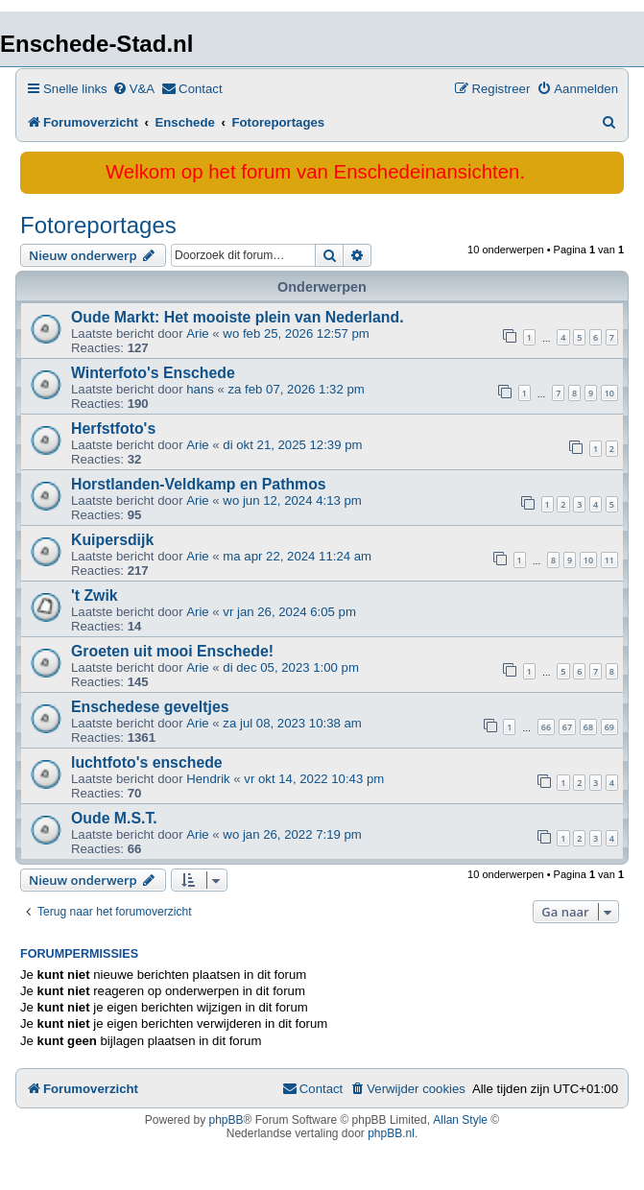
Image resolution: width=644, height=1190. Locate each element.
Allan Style (460, 1120)
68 (588, 727)
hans (200, 389)
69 (609, 727)
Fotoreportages (98, 225)
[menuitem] (133, 89)
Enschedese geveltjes (150, 707)
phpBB (226, 1120)
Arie (197, 333)
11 (609, 560)
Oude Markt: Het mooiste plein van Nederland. (237, 317)
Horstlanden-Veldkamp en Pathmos (198, 484)
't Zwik (94, 595)
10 (609, 393)
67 (567, 727)
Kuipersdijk (112, 540)
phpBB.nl (391, 1133)
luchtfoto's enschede (147, 762)
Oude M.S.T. (114, 818)
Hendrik (207, 779)
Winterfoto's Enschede (153, 373)
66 (546, 727)
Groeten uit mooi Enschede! (172, 651)
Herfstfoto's (113, 428)
